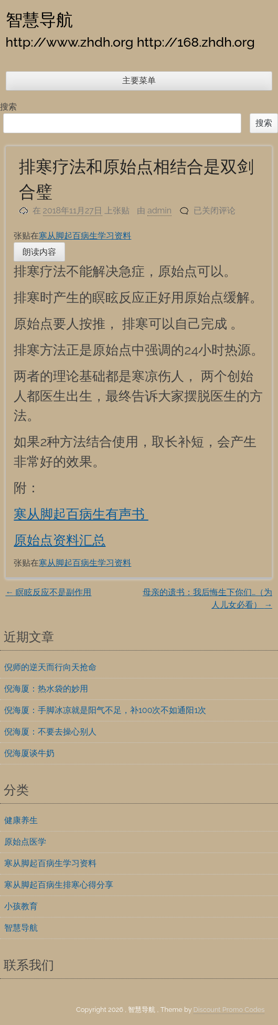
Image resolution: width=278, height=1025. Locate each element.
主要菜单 (139, 80)
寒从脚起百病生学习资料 (85, 236)
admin (159, 210)
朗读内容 (39, 251)
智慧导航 (39, 19)
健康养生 (21, 820)
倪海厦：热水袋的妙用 (46, 689)
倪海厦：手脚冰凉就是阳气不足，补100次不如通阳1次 (105, 710)
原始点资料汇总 (59, 540)
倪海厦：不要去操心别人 (50, 732)
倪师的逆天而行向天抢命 (50, 667)
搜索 (8, 107)
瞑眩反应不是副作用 (48, 592)
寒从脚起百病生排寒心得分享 (58, 885)
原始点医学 (25, 842)
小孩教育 (21, 906)
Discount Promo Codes (229, 1009)
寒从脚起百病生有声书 (81, 514)
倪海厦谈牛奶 (29, 753)
